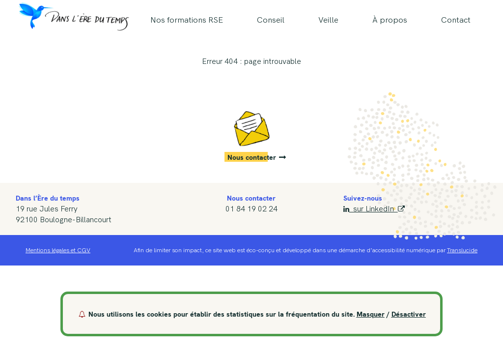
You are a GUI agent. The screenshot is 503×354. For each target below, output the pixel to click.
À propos (389, 20)
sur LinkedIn (373, 209)
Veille (328, 20)
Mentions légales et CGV (58, 250)
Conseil (270, 20)
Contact (456, 20)
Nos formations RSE (186, 20)
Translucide (462, 250)
